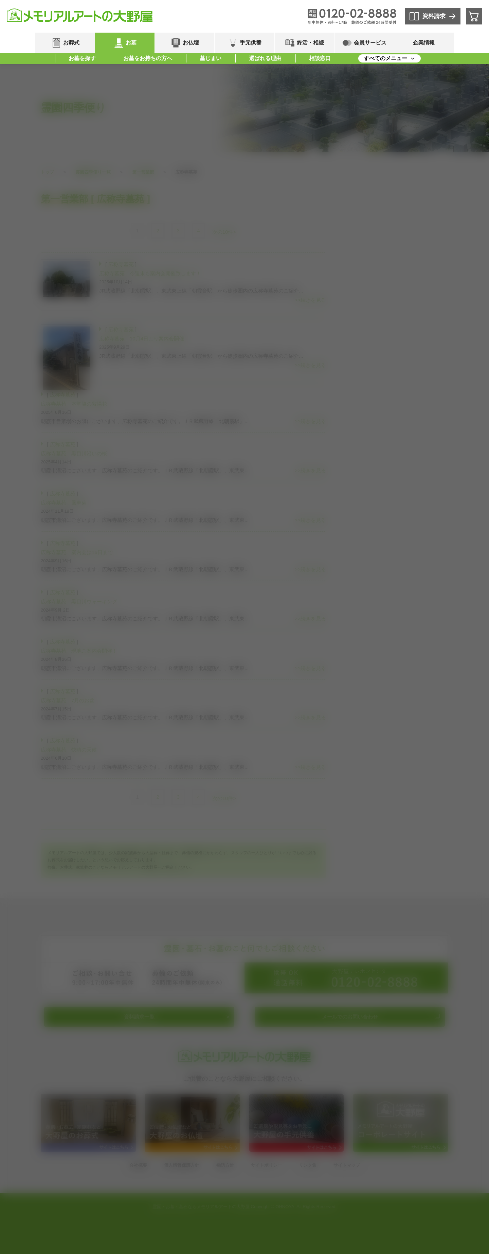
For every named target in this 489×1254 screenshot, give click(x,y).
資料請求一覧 (139, 1017)
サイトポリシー (266, 1165)
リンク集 (307, 1165)
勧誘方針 (225, 1165)
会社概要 (138, 1165)
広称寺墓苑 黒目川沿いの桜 (74, 453)
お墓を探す (82, 58)
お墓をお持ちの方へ (147, 58)
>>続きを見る (310, 300)
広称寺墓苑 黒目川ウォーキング (79, 601)
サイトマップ (346, 1165)
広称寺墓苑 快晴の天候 (69, 750)
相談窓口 (320, 58)
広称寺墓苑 (121, 264)
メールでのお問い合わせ (350, 1017)
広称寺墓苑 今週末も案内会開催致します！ (150, 273)
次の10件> (224, 231)
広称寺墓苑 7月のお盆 (67, 700)
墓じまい (210, 58)
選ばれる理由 (265, 58)
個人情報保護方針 (181, 1165)
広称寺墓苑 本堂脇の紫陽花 (74, 404)
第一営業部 (143, 172)
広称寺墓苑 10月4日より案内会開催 (141, 338)
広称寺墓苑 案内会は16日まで (77, 552)
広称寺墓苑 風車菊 (64, 503)
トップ (47, 172)
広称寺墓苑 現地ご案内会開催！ (79, 651)
